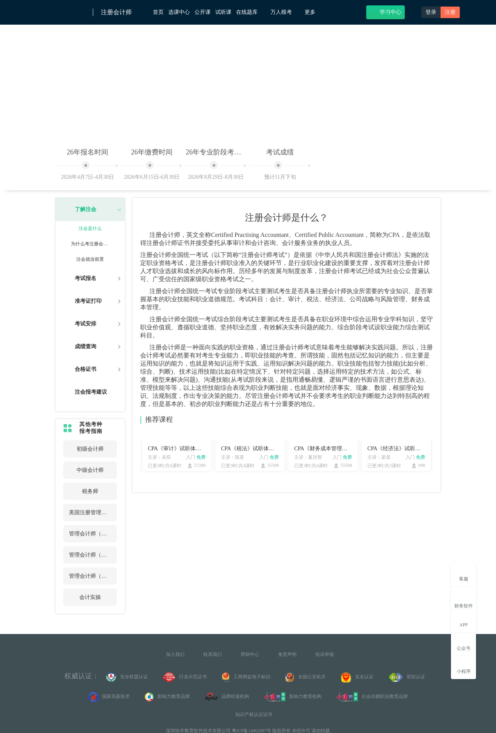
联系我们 (212, 654)
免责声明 (287, 654)
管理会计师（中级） (90, 555)
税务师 (90, 491)
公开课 (202, 12)
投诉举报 (324, 654)
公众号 (464, 644)
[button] (90, 209)
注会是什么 (90, 228)
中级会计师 (90, 470)
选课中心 (179, 12)
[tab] (90, 209)
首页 (158, 12)
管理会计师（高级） (90, 576)
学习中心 (385, 11)
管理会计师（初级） (90, 534)
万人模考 (285, 11)
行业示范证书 (185, 677)
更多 (313, 12)
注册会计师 (116, 12)
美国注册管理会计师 (90, 512)
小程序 (464, 667)
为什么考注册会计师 (90, 244)
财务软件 (463, 599)
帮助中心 (250, 654)
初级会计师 (90, 449)
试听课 (223, 12)
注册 (450, 12)
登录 (431, 12)
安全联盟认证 (127, 677)
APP (463, 620)
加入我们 (175, 654)
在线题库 (251, 11)
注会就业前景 (90, 259)
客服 (463, 574)
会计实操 (90, 597)
